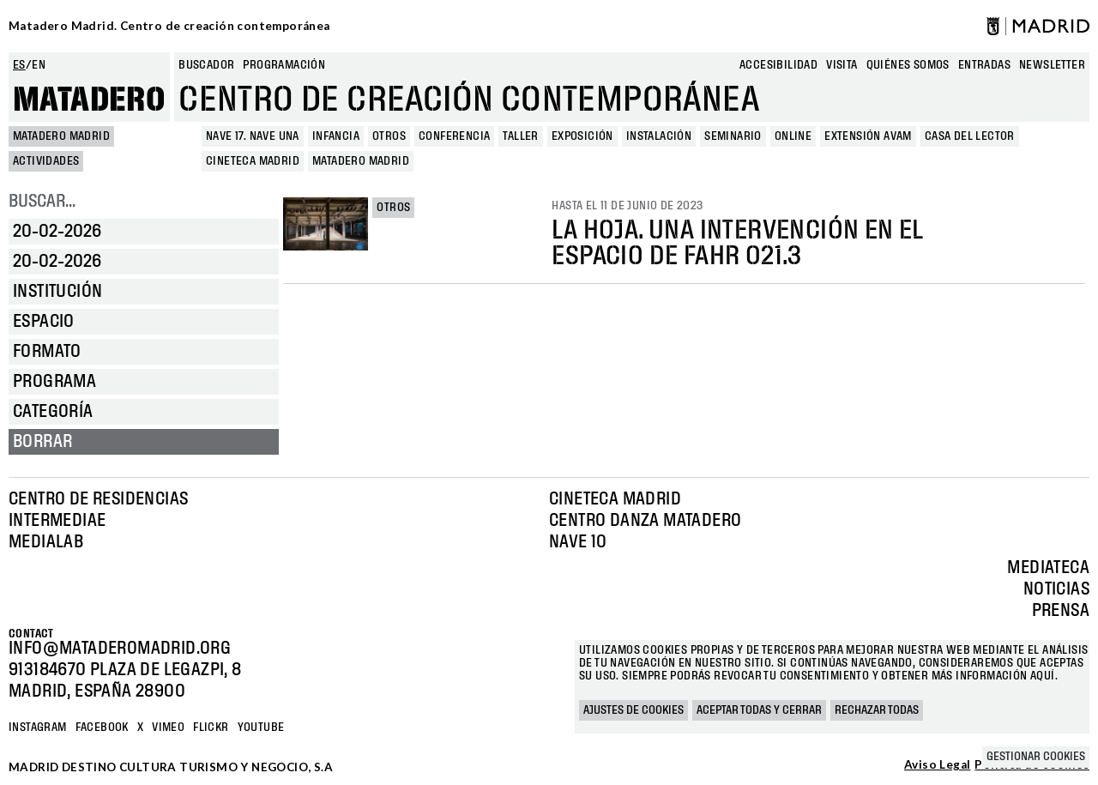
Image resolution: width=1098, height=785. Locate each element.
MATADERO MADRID (61, 136)
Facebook (102, 728)
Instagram (38, 728)
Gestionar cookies (1035, 757)
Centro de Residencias (98, 499)
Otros (393, 208)
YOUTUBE (261, 728)
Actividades (46, 161)
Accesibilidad (778, 65)
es (19, 65)
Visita (841, 65)
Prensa (1060, 610)
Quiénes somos (908, 65)
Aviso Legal (937, 765)
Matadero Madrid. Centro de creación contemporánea (169, 26)
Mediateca (1048, 568)
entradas (984, 65)
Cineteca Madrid (615, 499)
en (38, 65)
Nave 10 (578, 542)
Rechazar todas (877, 710)
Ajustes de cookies (633, 710)
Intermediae (57, 520)
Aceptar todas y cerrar (759, 710)
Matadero (89, 100)
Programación (284, 65)
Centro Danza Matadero (645, 520)
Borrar (42, 441)
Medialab (46, 542)
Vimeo (168, 728)
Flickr (210, 728)
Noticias (1056, 589)
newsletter (1052, 65)
